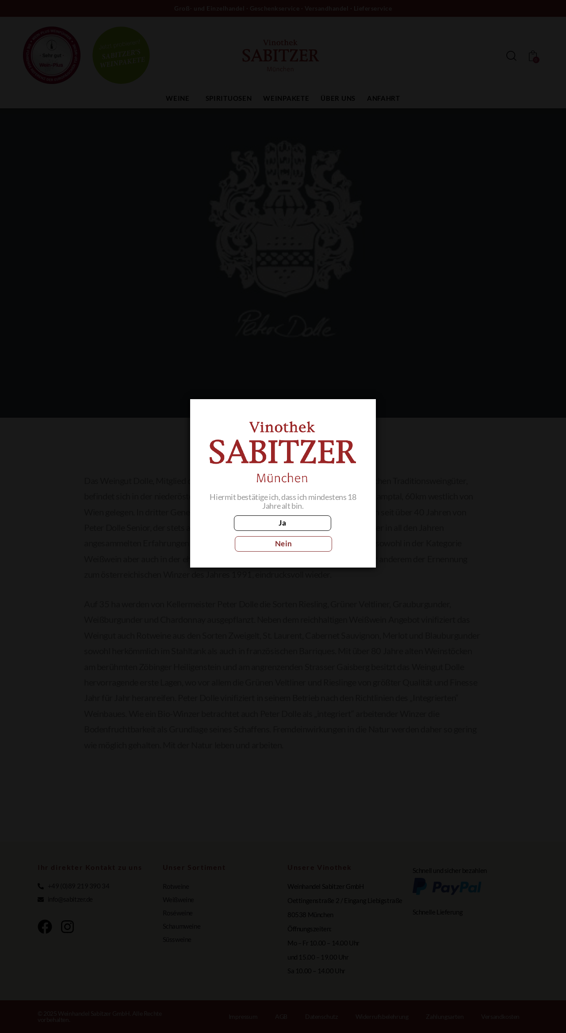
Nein (322, 533)
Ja (244, 533)
